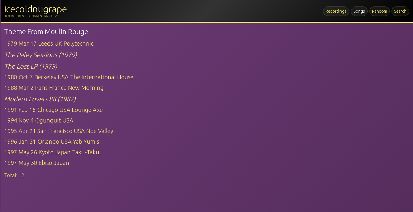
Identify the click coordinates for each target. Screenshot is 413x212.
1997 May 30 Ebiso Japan (36, 162)
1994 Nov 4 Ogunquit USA (38, 120)
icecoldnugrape (35, 9)
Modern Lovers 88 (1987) (40, 98)
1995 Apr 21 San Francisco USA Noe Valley (58, 130)
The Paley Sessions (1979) (40, 54)
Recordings (336, 11)
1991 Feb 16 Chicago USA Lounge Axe (53, 109)
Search (400, 11)
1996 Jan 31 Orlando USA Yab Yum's (51, 141)
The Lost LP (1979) (30, 66)
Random (379, 11)
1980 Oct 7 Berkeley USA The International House (68, 77)
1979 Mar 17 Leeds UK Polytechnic (49, 43)
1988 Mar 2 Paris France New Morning (54, 87)
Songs (359, 11)
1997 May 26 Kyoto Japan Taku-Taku (51, 152)
